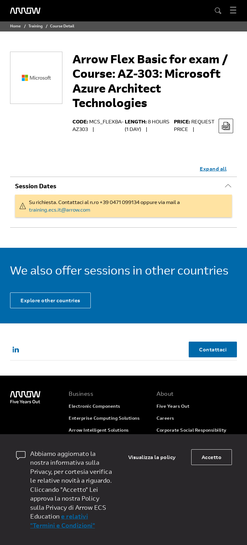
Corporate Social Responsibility (192, 430)
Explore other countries (50, 300)
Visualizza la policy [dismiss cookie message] (152, 457)
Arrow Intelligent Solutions (99, 430)
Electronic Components (94, 406)
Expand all (213, 168)
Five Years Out (173, 406)
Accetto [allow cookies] (212, 457)
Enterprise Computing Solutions (104, 418)
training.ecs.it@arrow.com (59, 209)
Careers (165, 418)
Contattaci (213, 349)
